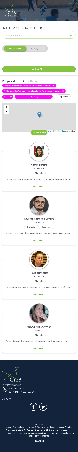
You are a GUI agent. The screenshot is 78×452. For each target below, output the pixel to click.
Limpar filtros (64, 96)
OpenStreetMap (60, 131)
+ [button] (6, 107)
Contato (6, 399)
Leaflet (48, 131)
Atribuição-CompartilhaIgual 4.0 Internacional (38, 430)
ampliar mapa (39, 132)
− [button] (6, 111)
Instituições (36, 48)
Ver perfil (39, 186)
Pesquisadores (15, 48)
